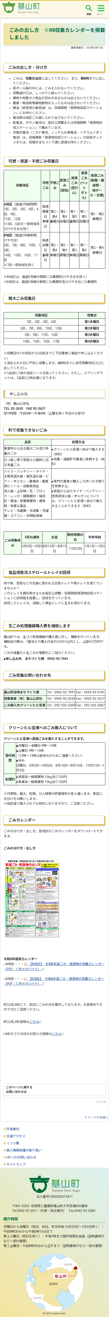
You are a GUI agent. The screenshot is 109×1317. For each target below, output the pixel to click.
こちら (35, 1022)
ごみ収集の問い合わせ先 (29, 675)
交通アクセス (13, 1136)
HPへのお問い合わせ (19, 1157)
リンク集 (10, 1143)
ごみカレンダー (22, 820)
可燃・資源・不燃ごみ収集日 (33, 161)
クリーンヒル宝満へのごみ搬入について (43, 728)
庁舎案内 (10, 1129)
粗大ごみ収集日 (22, 298)
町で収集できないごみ (27, 430)
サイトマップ (14, 1165)
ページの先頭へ (98, 1117)
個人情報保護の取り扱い (22, 1150)
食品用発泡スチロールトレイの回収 (39, 572)
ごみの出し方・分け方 (27, 67)
